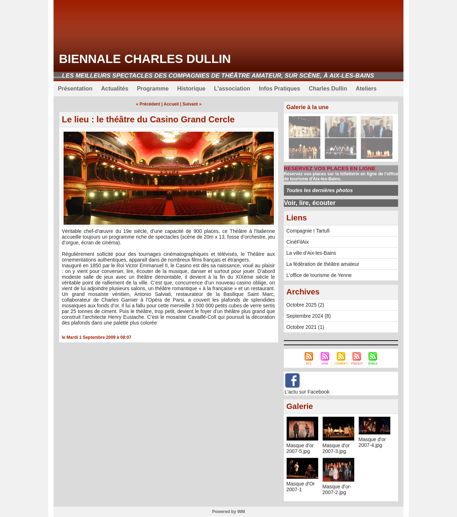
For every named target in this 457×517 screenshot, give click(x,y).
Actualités (114, 89)
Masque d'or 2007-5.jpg (300, 448)
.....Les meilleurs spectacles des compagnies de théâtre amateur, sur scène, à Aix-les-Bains (214, 75)
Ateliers (366, 89)
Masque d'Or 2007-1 (300, 486)
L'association (232, 89)
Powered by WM (228, 511)
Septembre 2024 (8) (308, 316)
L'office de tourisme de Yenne (319, 275)
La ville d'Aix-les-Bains (311, 253)
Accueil (171, 104)
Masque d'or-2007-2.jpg (336, 489)
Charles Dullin (328, 89)
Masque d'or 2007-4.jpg (372, 442)
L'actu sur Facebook (307, 392)
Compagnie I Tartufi (308, 231)
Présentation (75, 89)
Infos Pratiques (279, 89)
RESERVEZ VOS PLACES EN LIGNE (329, 168)
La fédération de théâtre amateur (322, 264)
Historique (191, 89)
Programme (153, 89)
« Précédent (148, 104)
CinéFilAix (297, 242)
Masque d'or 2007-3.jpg (336, 448)
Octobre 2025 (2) (305, 305)
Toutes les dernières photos (319, 190)
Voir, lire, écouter (310, 202)
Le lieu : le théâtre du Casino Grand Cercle (148, 119)
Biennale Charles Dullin (145, 58)
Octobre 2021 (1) (305, 327)
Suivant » (191, 104)
